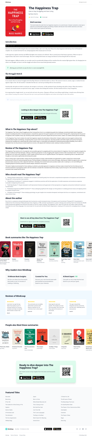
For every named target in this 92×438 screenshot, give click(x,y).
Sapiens (7, 407)
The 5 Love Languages (38, 412)
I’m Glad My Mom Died (66, 404)
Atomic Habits (8, 410)
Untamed (63, 412)
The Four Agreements (10, 418)
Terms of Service (14, 435)
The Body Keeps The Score (67, 402)
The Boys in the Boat (38, 415)
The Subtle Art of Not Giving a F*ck (14, 404)
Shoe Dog (63, 420)
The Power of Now (65, 415)
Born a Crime (36, 399)
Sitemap (7, 435)
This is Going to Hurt (38, 404)
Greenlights (64, 410)
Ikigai (62, 418)
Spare (34, 396)
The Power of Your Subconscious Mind (70, 407)
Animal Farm (36, 420)
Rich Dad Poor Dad (38, 407)
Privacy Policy (22, 435)
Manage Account (83, 2)
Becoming (8, 399)
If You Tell (7, 402)
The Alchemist (8, 415)
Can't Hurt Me (36, 410)
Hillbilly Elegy (8, 420)
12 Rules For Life (65, 396)
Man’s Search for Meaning (39, 418)
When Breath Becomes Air (39, 402)
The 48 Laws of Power (66, 399)
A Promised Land (9, 412)
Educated (7, 396)
